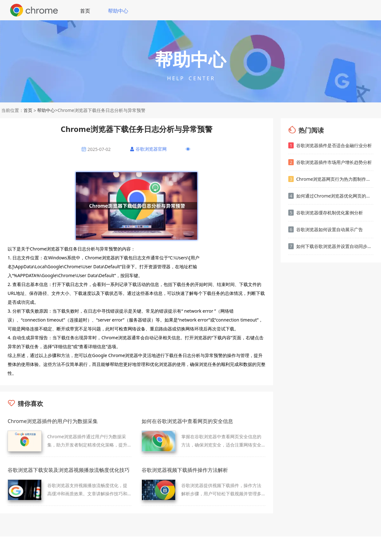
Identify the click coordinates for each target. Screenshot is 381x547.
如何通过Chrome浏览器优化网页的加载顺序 (330, 196)
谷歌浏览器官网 (151, 149)
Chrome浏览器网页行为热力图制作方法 (330, 179)
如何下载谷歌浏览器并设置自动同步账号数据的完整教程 (330, 246)
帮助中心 (118, 10)
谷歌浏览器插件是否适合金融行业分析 (330, 145)
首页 (85, 10)
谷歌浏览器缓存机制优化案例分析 (325, 213)
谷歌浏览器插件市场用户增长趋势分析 (330, 162)
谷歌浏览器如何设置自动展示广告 (325, 229)
